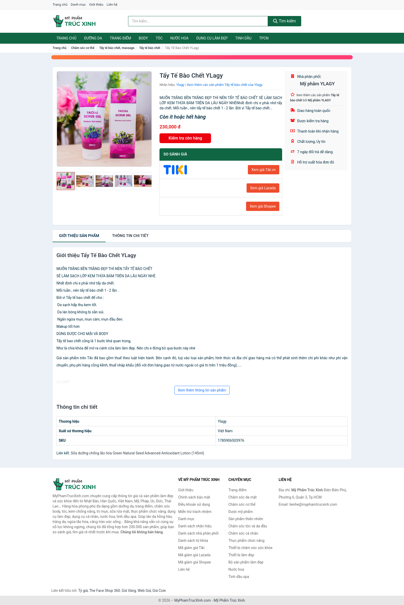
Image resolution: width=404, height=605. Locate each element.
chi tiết (130, 235)
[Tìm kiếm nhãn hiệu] (198, 21)
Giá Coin (159, 590)
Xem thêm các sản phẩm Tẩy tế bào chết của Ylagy (224, 85)
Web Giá (144, 590)
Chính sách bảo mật (194, 497)
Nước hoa (179, 38)
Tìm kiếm (284, 21)
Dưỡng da (93, 38)
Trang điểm (120, 38)
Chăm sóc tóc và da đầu (248, 526)
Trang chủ (60, 4)
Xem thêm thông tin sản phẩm (202, 390)
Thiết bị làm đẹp (241, 555)
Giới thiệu (96, 4)
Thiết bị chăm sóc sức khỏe (251, 548)
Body (143, 38)
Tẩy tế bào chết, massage (116, 48)
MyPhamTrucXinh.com (192, 600)
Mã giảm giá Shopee (194, 562)
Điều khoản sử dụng (194, 504)
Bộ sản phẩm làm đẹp (246, 562)
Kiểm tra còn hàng (185, 138)
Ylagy (180, 85)
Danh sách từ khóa (193, 540)
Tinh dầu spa (239, 577)
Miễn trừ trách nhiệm (195, 512)
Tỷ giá (83, 590)
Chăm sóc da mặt (243, 497)
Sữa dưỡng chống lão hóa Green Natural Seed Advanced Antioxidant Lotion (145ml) (137, 453)
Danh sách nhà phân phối (198, 533)
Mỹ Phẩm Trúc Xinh (229, 600)
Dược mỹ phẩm (241, 512)
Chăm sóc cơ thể (82, 48)
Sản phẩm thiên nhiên (246, 519)
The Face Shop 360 (104, 590)
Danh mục (78, 4)
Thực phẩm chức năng (247, 540)
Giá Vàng (129, 590)
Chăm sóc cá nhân (243, 533)
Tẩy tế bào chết (149, 48)
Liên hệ (112, 4)
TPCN (263, 38)
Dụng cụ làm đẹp (212, 38)
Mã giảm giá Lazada (194, 555)
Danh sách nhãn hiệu (195, 526)
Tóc (159, 38)
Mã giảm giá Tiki (191, 548)
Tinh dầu (243, 38)
